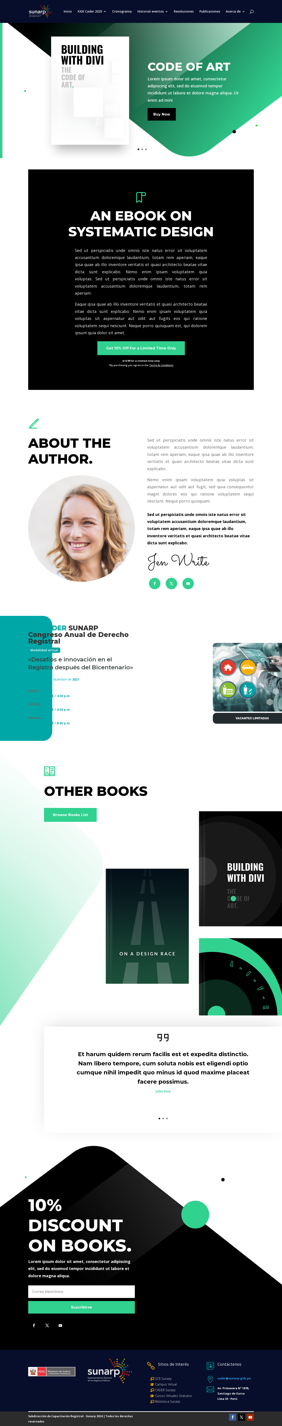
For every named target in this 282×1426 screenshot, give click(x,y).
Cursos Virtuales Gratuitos (173, 1396)
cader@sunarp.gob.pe (234, 1378)
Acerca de (233, 11)
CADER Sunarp (165, 1390)
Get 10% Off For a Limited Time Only (141, 348)
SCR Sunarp (163, 1378)
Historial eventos (150, 11)
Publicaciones (209, 11)
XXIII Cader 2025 (90, 11)
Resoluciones (184, 11)
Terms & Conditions (161, 365)
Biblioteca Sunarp (167, 1401)
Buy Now (161, 114)
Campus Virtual (165, 1384)
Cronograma (122, 11)
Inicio (68, 11)
